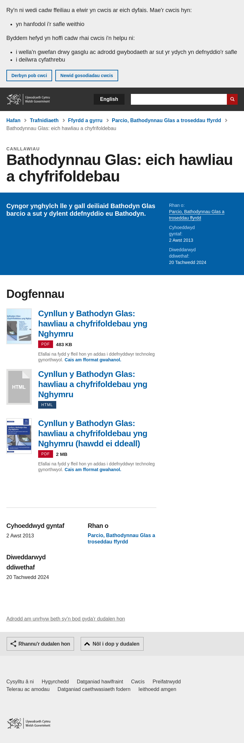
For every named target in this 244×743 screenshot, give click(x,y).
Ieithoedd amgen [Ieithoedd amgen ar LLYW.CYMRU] (157, 689)
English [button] (109, 99)
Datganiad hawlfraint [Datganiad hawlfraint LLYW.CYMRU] (100, 681)
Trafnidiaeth (44, 120)
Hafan (13, 120)
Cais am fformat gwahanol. (93, 359)
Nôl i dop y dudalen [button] (115, 644)
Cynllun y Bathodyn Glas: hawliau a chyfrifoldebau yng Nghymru (19, 387)
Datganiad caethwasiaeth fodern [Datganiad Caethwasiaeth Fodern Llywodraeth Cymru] (94, 689)
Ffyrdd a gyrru (85, 120)
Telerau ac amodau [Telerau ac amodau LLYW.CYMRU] (28, 689)
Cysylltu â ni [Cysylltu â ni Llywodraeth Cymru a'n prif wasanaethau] (20, 681)
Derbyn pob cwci (29, 75)
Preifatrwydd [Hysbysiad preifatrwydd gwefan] (166, 681)
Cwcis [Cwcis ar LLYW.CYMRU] (138, 681)
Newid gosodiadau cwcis (86, 75)
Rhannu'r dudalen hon (44, 644)
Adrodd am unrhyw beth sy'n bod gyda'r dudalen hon (65, 618)
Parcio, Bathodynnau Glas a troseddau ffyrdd (166, 120)
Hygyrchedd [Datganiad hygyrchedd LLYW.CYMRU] (55, 681)
